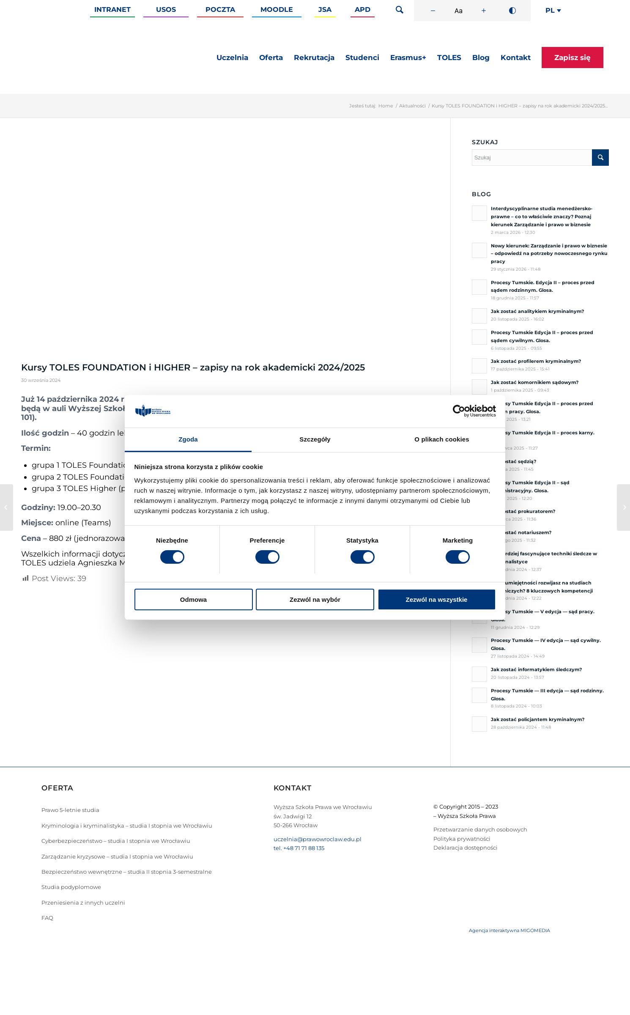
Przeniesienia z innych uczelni (83, 902)
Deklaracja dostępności (465, 847)
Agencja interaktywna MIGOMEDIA (509, 930)
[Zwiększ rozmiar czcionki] (483, 10)
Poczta (220, 9)
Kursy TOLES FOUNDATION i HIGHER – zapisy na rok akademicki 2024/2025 (193, 367)
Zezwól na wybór (315, 599)
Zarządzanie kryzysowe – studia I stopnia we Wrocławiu (117, 856)
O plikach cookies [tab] (441, 439)
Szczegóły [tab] (314, 439)
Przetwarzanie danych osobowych (480, 829)
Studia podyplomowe (71, 886)
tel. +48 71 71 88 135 (299, 848)
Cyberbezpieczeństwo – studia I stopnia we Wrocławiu (115, 840)
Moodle (276, 9)
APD (362, 9)
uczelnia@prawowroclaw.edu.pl (318, 839)
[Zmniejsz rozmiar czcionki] (433, 10)
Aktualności (412, 106)
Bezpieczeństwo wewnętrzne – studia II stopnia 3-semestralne (126, 871)
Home (385, 106)
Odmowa (193, 599)
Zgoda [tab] (188, 439)
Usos (166, 9)
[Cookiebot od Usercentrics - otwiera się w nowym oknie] (459, 411)
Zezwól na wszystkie (437, 599)
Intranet (112, 9)
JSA (324, 9)
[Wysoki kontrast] (512, 10)
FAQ (47, 917)
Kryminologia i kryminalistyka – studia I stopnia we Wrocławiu (126, 825)
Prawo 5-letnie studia (70, 810)
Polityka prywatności (461, 838)
